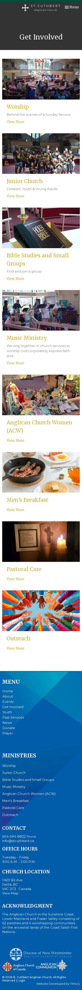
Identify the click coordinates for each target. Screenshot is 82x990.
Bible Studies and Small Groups (28, 780)
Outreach (10, 815)
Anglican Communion (52, 965)
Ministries (19, 755)
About (7, 696)
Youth (7, 712)
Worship (9, 766)
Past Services (13, 717)
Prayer (7, 733)
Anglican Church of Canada (18, 966)
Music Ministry (13, 787)
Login (21, 980)
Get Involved (12, 707)
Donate (8, 728)
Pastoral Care (13, 808)
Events (8, 702)
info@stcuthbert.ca (18, 841)
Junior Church (14, 773)
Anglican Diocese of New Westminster (42, 952)
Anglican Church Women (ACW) (29, 794)
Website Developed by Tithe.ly (58, 983)
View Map (10, 893)
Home (7, 691)
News (7, 723)
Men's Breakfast (15, 801)
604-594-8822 (14, 836)
